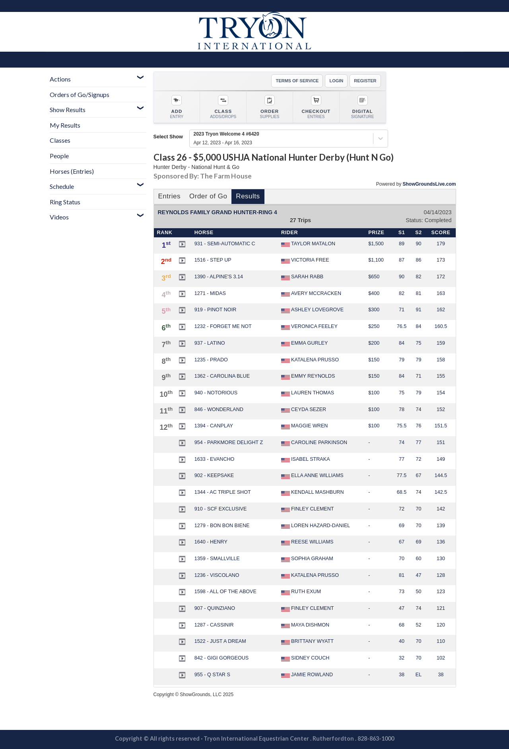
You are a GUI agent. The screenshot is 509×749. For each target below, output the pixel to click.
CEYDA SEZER (303, 410)
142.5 (441, 492)
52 (418, 625)
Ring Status (65, 202)
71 (401, 309)
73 (401, 591)
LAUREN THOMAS (307, 393)
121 (441, 608)
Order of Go (208, 196)
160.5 (441, 326)
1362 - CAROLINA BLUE (222, 376)
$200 (373, 343)
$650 (373, 276)
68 (401, 625)
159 (441, 343)
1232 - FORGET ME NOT (223, 326)
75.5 (402, 426)
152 (441, 409)
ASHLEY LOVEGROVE (312, 310)
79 (401, 360)
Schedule (62, 186)
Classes (60, 140)
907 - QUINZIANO (214, 608)
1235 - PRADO (211, 360)
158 (441, 360)
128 (441, 575)
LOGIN (336, 80)
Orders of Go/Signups (79, 94)
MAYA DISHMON (305, 625)
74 (418, 409)
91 (418, 309)
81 (418, 293)
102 (441, 658)
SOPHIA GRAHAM (307, 559)
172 (441, 276)
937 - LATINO (209, 343)
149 (441, 459)
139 (441, 525)
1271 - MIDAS (210, 293)
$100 (373, 393)
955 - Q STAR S (212, 674)
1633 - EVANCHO (214, 459)
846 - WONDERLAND (218, 409)
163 (441, 293)
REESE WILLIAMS (307, 542)
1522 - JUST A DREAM (220, 641)
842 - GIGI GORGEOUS (221, 658)
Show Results (67, 109)
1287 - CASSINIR (214, 625)
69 (401, 525)
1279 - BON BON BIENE (222, 525)
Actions (60, 79)
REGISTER (365, 80)
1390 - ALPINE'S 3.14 (218, 276)
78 (401, 409)
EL (419, 674)
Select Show (168, 137)
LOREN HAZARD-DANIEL (315, 526)
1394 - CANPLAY (213, 426)
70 (418, 509)
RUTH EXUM (301, 592)
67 (418, 475)
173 (441, 260)
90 (418, 243)
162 (441, 309)
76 (418, 426)
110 (441, 641)
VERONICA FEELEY (309, 327)
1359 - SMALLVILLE (217, 558)
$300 (373, 309)
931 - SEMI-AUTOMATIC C (224, 243)
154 (441, 393)
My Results (65, 125)
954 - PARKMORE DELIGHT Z (228, 442)
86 (418, 260)
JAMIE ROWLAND (307, 675)
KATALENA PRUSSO (310, 360)
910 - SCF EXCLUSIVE (220, 509)
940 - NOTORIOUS (215, 393)
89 (401, 243)
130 (441, 558)
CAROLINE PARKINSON (314, 443)
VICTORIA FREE (305, 260)
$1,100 (376, 260)
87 (401, 260)
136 (441, 542)
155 (441, 376)
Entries (169, 196)
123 (441, 591)
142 (441, 509)
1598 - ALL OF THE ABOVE (225, 591)
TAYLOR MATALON (308, 244)
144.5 (441, 475)
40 (401, 641)
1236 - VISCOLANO (216, 575)
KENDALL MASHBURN (312, 492)
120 (441, 625)
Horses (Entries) (72, 171)
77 (418, 442)
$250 (373, 326)
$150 (373, 360)
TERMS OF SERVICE (297, 80)
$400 (373, 293)
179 (441, 243)
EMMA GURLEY (304, 343)
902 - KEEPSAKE (214, 475)
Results (248, 196)
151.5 (441, 426)
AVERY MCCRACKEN (311, 294)
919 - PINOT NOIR (215, 309)
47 (418, 575)
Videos (59, 217)
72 (418, 459)
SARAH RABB (302, 277)
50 (418, 591)
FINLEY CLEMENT (307, 509)
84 (418, 326)
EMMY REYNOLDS (308, 376)
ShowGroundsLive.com (429, 184)
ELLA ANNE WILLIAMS (312, 476)
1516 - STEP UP (212, 260)
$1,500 (376, 243)
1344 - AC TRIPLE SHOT (222, 492)
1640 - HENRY (210, 542)
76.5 (402, 326)
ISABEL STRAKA (305, 459)
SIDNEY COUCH (305, 658)
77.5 (402, 475)
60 (418, 558)
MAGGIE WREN (304, 426)
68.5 (402, 492)
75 (418, 343)
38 (401, 674)
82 (418, 276)
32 (401, 658)
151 (441, 442)
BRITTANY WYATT (307, 641)
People (59, 155)
